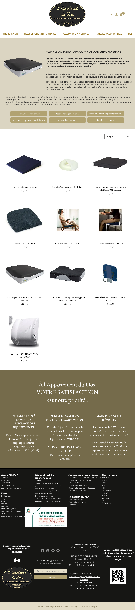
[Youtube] (58, 550)
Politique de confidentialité (13, 516)
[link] (122, 14)
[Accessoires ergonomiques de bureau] (28, 120)
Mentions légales (8, 509)
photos (18, 552)
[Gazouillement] (53, 550)
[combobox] (117, 136)
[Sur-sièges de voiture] (105, 120)
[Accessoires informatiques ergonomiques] (105, 113)
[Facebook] (42, 550)
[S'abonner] (50, 577)
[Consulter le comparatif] (28, 113)
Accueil (4, 504)
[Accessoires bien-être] (67, 120)
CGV (3, 514)
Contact (4, 506)
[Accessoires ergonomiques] (67, 113)
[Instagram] (47, 550)
